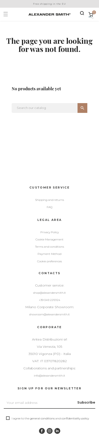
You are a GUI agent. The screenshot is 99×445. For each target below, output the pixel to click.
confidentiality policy (75, 418)
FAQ (49, 207)
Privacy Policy (49, 232)
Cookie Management (49, 239)
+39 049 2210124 (49, 300)
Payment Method (49, 254)
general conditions (42, 418)
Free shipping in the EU (49, 3)
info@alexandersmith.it (49, 375)
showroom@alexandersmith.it (49, 314)
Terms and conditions (49, 246)
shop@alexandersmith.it (49, 292)
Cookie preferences (49, 261)
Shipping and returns (49, 200)
